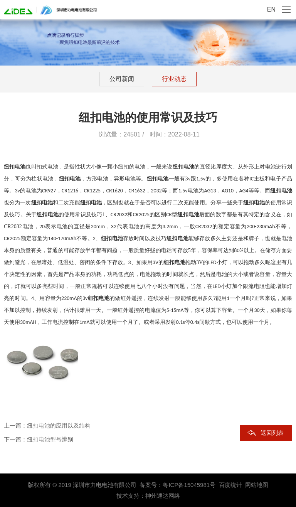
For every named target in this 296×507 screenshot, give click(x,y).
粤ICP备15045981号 (189, 485)
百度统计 (230, 485)
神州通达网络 (162, 495)
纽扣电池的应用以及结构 (59, 425)
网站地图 (256, 485)
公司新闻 (121, 79)
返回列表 (272, 433)
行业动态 (174, 79)
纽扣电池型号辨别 (50, 439)
